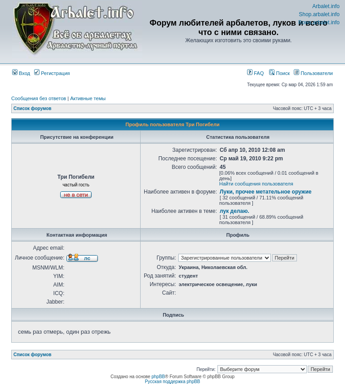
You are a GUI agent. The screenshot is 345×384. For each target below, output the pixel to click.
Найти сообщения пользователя (256, 183)
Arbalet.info (326, 6)
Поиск (279, 73)
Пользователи (313, 73)
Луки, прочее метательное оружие (265, 192)
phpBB (158, 376)
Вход (21, 73)
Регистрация (52, 73)
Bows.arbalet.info (319, 22)
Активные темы (88, 98)
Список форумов (32, 108)
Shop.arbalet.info (319, 14)
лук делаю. (234, 211)
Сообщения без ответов (38, 98)
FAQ (255, 73)
